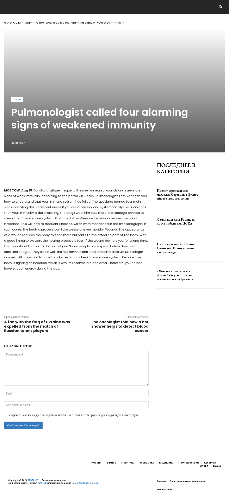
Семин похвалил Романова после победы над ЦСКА (178, 221)
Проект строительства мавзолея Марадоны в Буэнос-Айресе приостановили (177, 194)
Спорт (28, 22)
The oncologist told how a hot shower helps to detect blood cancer (120, 326)
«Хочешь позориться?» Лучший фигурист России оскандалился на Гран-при (177, 275)
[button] (220, 7)
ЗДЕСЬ (43, 483)
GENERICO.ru (12, 22)
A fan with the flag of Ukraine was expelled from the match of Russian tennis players (37, 326)
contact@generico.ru (86, 483)
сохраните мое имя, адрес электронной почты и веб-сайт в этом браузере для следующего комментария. (74, 415)
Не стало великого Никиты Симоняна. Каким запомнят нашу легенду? (178, 248)
